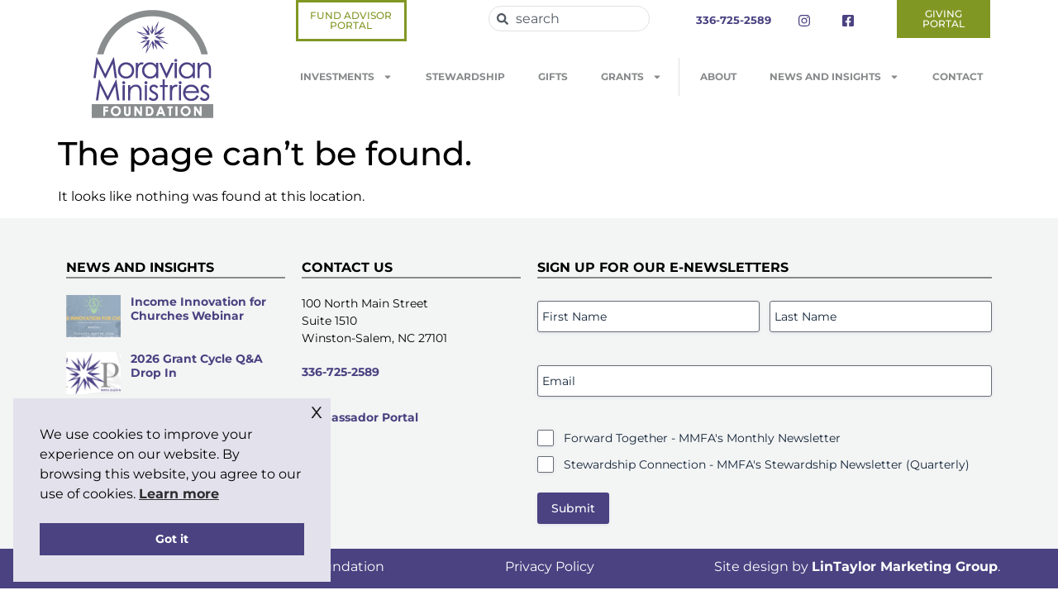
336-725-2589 (340, 371)
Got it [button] (171, 538)
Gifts (553, 76)
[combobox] (569, 18)
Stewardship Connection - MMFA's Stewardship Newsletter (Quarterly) (767, 464)
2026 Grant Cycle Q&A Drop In (197, 365)
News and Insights (834, 77)
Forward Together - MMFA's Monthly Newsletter (702, 438)
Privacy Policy (549, 566)
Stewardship (465, 76)
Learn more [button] (179, 494)
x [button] (316, 410)
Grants (631, 77)
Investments (346, 77)
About (718, 76)
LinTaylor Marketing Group (905, 566)
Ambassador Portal (360, 417)
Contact (957, 76)
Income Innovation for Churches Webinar (198, 308)
